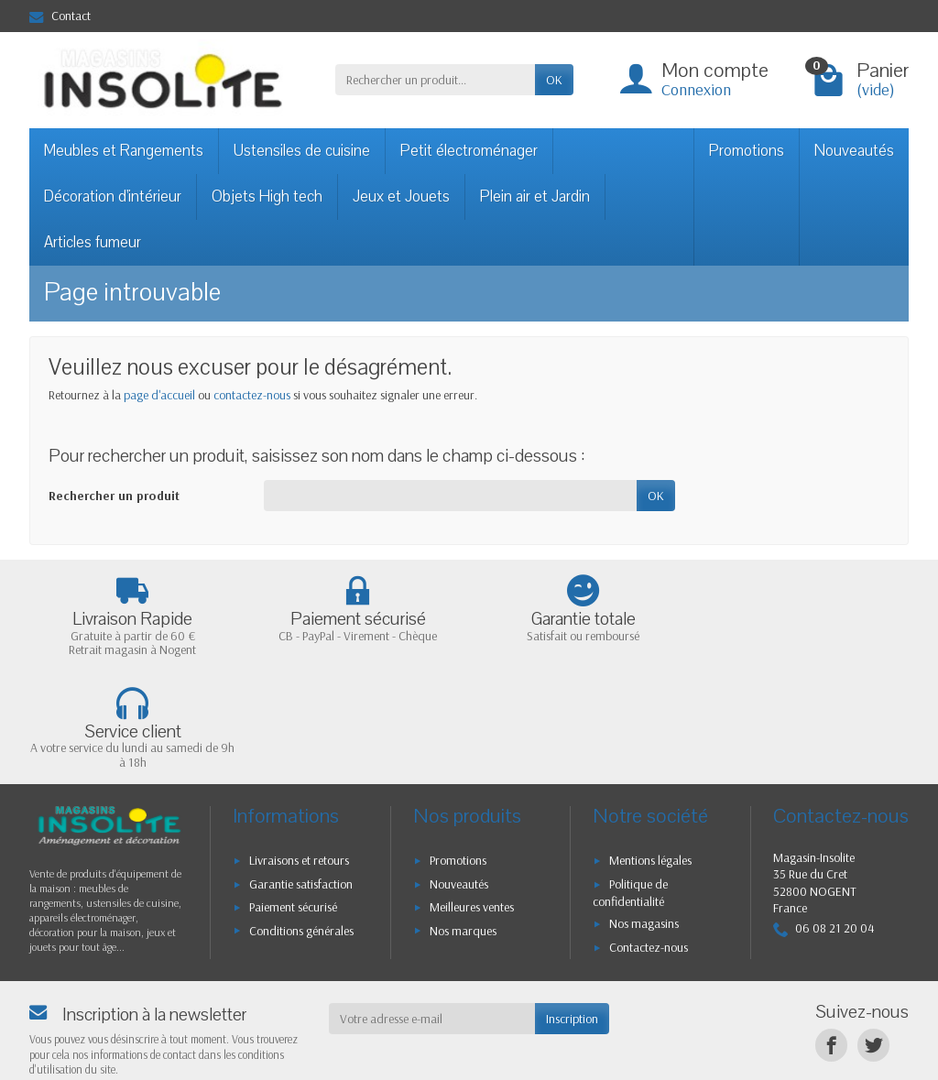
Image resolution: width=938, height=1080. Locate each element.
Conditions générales (301, 818)
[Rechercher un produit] (435, 79)
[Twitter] (873, 933)
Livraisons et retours (299, 748)
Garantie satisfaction (301, 772)
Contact (60, 15)
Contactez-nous (648, 834)
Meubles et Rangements (123, 150)
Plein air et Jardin (535, 196)
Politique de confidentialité (630, 781)
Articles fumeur (92, 242)
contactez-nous (251, 395)
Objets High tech (267, 196)
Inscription (572, 907)
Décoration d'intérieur (112, 196)
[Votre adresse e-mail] (432, 906)
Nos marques (463, 818)
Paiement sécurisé (293, 795)
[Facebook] (831, 933)
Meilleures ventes (472, 795)
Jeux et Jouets (401, 196)
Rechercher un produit (114, 495)
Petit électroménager (469, 150)
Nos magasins (644, 811)
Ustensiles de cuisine (302, 150)
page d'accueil (159, 395)
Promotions (746, 150)
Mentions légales (650, 748)
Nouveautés (854, 150)
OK (554, 79)
